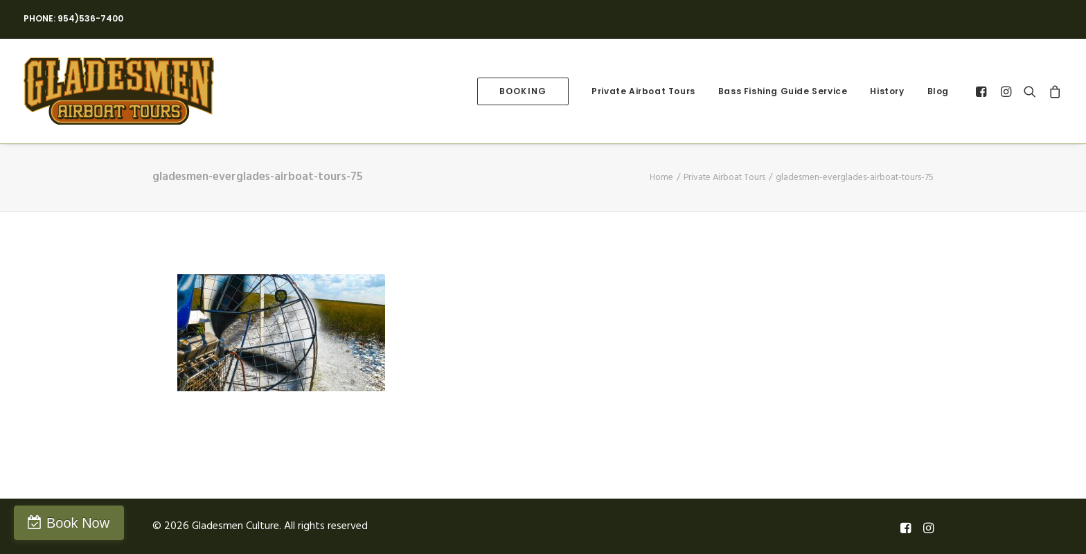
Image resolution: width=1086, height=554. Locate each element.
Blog (938, 91)
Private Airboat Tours (643, 91)
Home (661, 177)
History (887, 91)
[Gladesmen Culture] (119, 91)
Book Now (77, 522)
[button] (983, 91)
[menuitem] (523, 91)
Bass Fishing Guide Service (783, 91)
